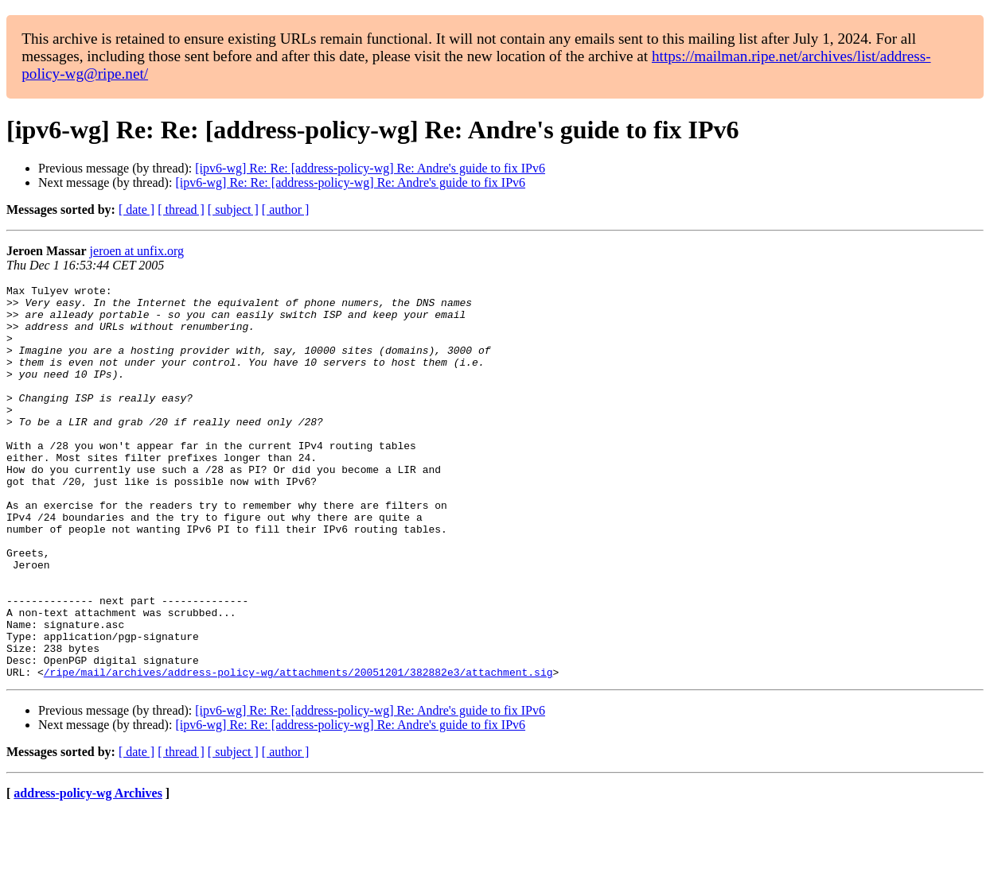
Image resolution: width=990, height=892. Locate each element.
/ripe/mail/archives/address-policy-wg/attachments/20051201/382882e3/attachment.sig (298, 750)
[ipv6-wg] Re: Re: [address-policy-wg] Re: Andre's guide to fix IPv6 (370, 168)
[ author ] (286, 209)
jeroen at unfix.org (137, 251)
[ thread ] (181, 209)
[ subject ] (233, 209)
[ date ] (136, 209)
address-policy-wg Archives (88, 871)
